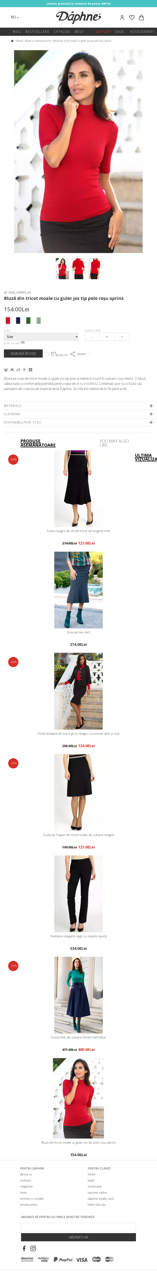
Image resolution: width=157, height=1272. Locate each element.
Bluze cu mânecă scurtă (38, 41)
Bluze (19, 41)
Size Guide (14, 343)
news (23, 1192)
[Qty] (107, 337)
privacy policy (28, 1204)
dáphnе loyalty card (101, 1199)
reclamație (95, 1186)
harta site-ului (97, 1204)
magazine (26, 1186)
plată (91, 1180)
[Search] (26, 17)
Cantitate (93, 330)
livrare (91, 1174)
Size (7, 330)
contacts (25, 1180)
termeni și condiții (32, 1199)
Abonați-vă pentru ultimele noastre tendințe (57, 1217)
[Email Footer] (78, 1227)
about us (26, 1174)
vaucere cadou (97, 1192)
